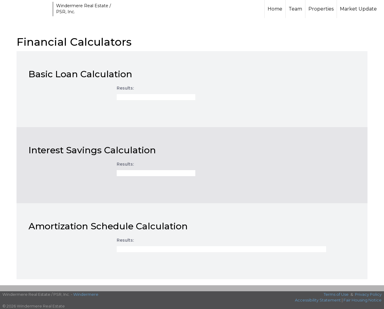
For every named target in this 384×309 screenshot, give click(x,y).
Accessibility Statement (318, 300)
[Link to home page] (27, 9)
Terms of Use (336, 294)
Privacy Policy (368, 294)
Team (295, 9)
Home (275, 9)
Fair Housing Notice (363, 300)
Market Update (358, 9)
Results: (125, 88)
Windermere (85, 294)
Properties (321, 9)
